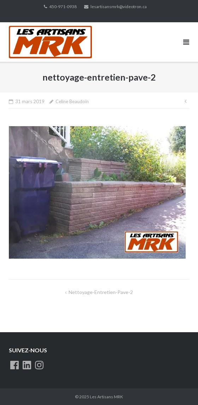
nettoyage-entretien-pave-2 (101, 292)
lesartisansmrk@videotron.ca (119, 6)
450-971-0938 (63, 6)
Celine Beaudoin (72, 101)
